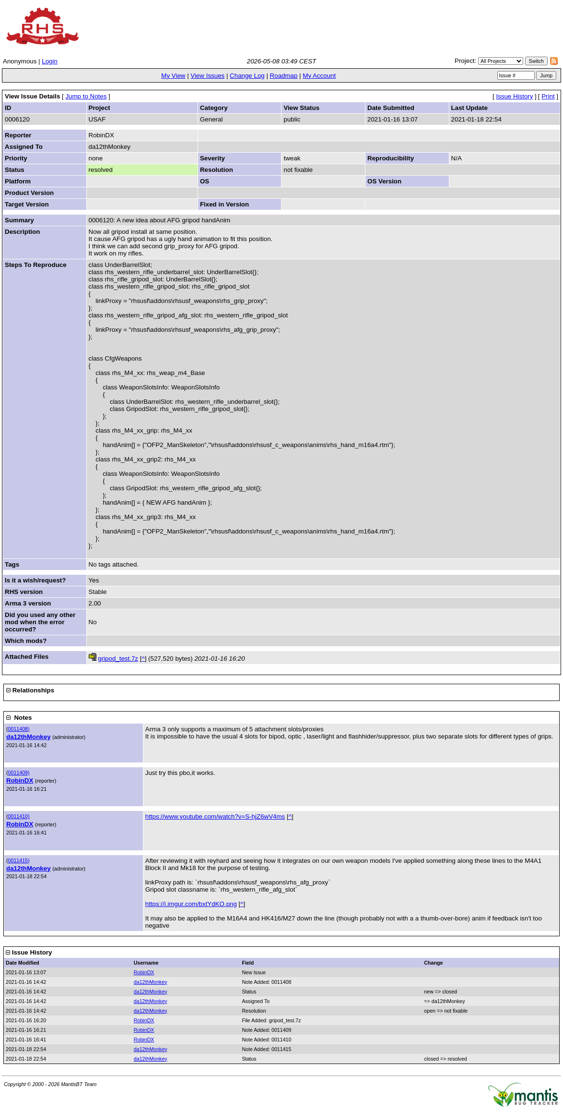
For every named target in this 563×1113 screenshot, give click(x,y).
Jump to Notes (85, 96)
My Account (319, 75)
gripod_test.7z (118, 658)
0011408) (19, 729)
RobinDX (19, 780)
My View (173, 75)
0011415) (19, 860)
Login (50, 61)
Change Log (247, 75)
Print (547, 96)
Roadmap (284, 75)
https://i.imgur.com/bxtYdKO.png (191, 903)
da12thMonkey (28, 736)
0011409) (19, 772)
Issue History (514, 96)
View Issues (207, 75)
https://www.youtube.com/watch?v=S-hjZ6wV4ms (215, 816)
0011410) (19, 816)
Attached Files (26, 656)
